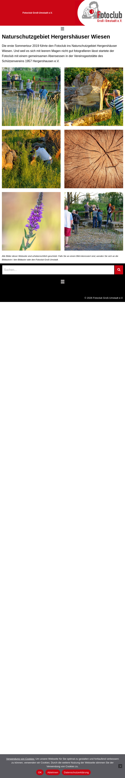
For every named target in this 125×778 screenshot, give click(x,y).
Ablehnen (52, 772)
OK (40, 772)
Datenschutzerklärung (76, 772)
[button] (62, 29)
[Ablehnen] (120, 766)
